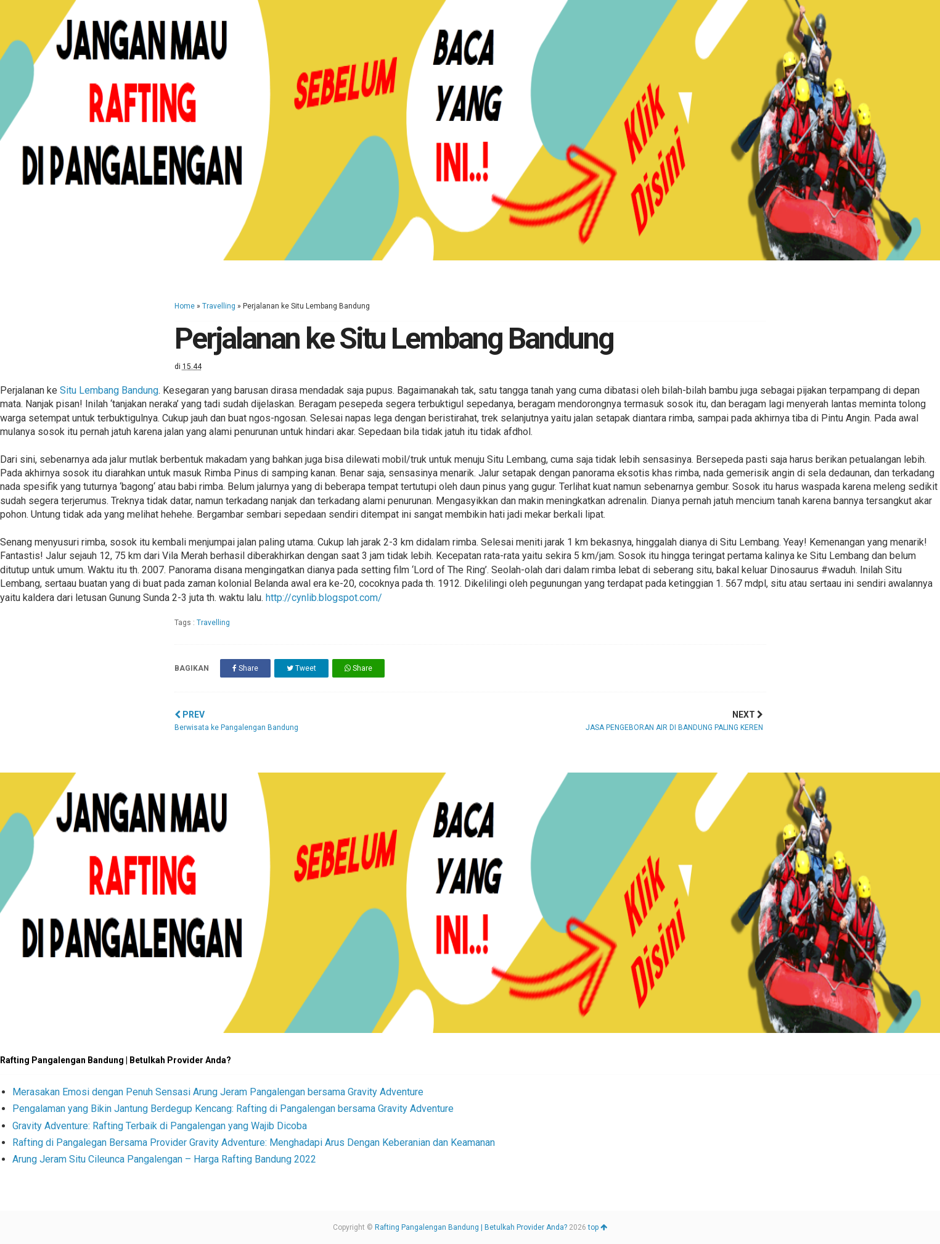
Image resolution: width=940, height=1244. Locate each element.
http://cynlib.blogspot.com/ (324, 597)
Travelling (218, 306)
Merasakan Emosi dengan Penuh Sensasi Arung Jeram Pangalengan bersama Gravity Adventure (217, 1092)
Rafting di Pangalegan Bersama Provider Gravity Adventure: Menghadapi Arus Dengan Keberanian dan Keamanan (253, 1142)
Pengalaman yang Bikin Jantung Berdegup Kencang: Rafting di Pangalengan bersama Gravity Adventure (233, 1108)
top (597, 1227)
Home (184, 306)
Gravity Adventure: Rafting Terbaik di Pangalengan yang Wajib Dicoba (159, 1126)
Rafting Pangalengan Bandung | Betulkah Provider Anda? (471, 1227)
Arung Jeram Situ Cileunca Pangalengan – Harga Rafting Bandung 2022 (164, 1159)
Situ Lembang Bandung (109, 390)
